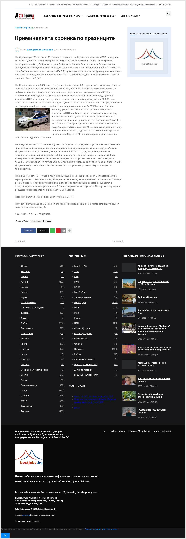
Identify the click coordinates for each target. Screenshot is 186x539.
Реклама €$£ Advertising (59, 5)
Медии (96, 318)
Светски (42, 374)
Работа (96, 354)
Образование (96, 338)
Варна (42, 297)
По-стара (116, 241)
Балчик (42, 286)
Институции (42, 28)
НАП (96, 323)
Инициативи (42, 333)
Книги (42, 343)
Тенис (42, 400)
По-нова (21, 241)
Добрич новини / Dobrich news (62, 16)
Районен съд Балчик (96, 359)
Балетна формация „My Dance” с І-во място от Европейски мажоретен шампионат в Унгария (154, 330)
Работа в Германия (147, 297)
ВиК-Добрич (96, 292)
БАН (96, 276)
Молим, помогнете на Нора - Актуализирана (152, 364)
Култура (42, 349)
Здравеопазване (96, 297)
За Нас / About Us (38, 5)
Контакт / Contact (162, 431)
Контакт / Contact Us (81, 5)
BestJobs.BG (96, 266)
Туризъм (42, 411)
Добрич (42, 323)
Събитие (42, 395)
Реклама (42, 364)
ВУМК (96, 286)
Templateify (26, 515)
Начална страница (24, 28)
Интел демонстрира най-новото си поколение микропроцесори (154, 348)
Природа (42, 359)
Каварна (42, 338)
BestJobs (42, 271)
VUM (96, 271)
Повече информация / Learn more (101, 529)
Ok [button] (5, 535)
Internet (42, 276)
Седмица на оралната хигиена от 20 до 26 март (153, 282)
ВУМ (96, 281)
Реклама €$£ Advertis (29, 521)
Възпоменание (42, 302)
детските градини (96, 369)
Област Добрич (96, 328)
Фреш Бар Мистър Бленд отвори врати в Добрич (150, 395)
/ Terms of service (36, 498)
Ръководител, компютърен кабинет (152, 411)
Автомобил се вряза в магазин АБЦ (153, 311)
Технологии (42, 406)
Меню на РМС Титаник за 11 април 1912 (93, 396)
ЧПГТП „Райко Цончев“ (96, 364)
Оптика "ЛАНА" (164, 5)
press (77, 407)
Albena (42, 266)
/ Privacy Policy (38, 500)
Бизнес (42, 292)
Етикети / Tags (129, 16)
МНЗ (96, 312)
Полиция (47, 221)
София (42, 380)
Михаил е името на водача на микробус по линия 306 (153, 267)
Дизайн (42, 318)
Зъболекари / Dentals (118, 5)
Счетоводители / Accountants (142, 5)
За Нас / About (117, 431)
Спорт (42, 390)
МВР (96, 307)
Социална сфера (42, 385)
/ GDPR (30, 503)
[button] (168, 13)
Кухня (42, 354)
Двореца (42, 312)
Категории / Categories (100, 16)
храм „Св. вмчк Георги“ (96, 374)
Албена (42, 281)
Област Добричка (96, 333)
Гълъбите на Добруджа (42, 307)
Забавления (42, 328)
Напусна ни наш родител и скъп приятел (154, 379)
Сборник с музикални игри (42, 369)
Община (96, 343)
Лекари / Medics (100, 5)
